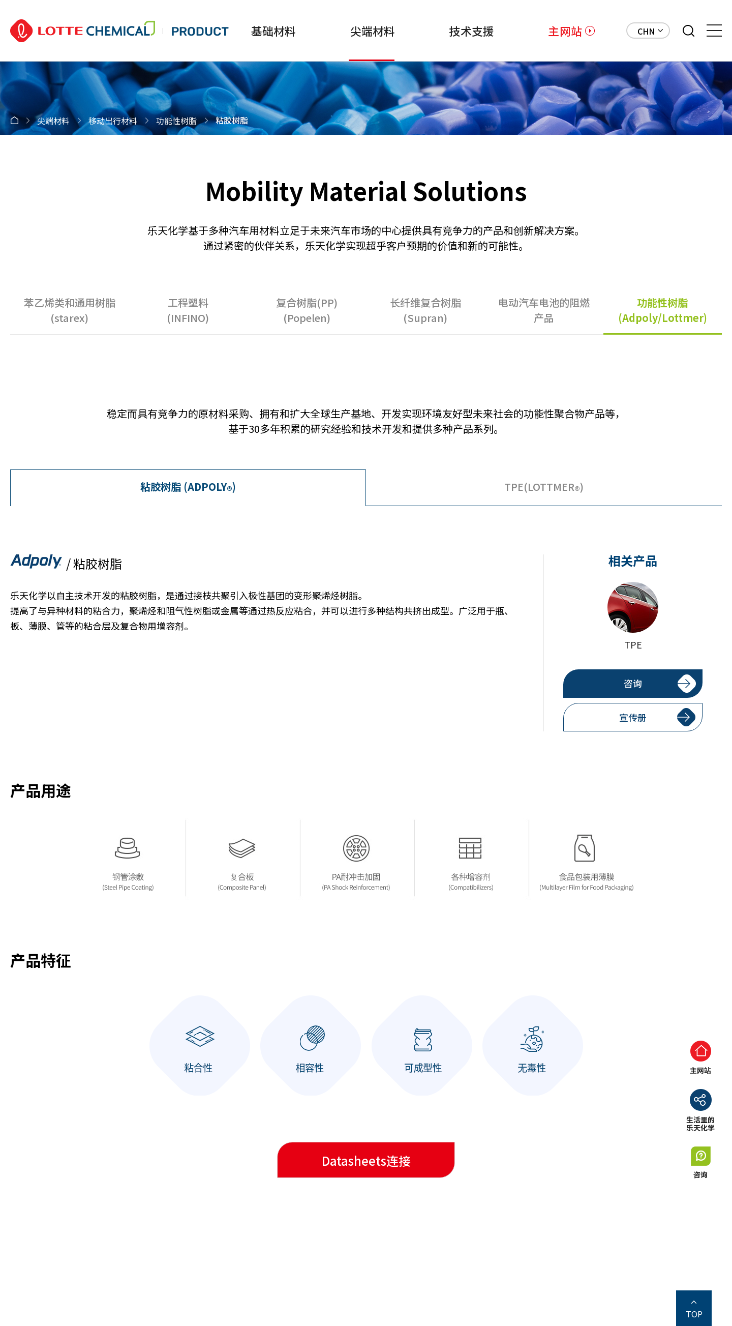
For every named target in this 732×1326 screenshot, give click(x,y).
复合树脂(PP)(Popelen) (307, 310)
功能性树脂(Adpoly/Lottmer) (662, 310)
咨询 (633, 683)
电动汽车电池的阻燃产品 (544, 310)
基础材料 (273, 30)
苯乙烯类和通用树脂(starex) (69, 310)
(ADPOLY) (188, 488)
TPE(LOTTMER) (544, 488)
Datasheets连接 (366, 1160)
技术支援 (471, 30)
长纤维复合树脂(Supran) (425, 310)
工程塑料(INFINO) (188, 310)
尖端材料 (372, 30)
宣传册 (633, 717)
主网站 (565, 30)
